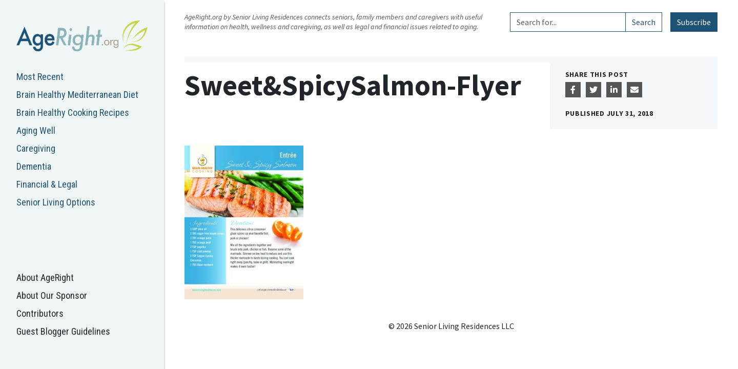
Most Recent (40, 76)
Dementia (33, 166)
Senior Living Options (55, 202)
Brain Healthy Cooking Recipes (72, 112)
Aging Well (35, 130)
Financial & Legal (46, 184)
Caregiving (35, 148)
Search (643, 22)
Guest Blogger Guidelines (63, 331)
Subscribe (694, 22)
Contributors (40, 313)
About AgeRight (45, 277)
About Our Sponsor (51, 295)
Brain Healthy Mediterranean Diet (77, 94)
